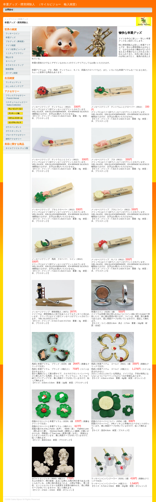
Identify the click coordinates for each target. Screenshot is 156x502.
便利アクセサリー (13, 139)
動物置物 (10, 69)
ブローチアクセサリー (15, 135)
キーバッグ (11, 61)
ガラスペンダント (13, 127)
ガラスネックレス (13, 131)
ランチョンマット (13, 82)
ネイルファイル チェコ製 (17, 148)
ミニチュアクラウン (14, 53)
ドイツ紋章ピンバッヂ (15, 49)
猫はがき (10, 57)
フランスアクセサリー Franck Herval (15, 96)
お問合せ (9, 10)
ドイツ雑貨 (11, 45)
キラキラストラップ (14, 65)
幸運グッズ (23, 19)
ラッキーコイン (13, 33)
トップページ (10, 19)
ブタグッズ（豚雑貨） (15, 41)
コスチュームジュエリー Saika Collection (16, 103)
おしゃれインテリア (14, 86)
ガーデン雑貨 (12, 73)
